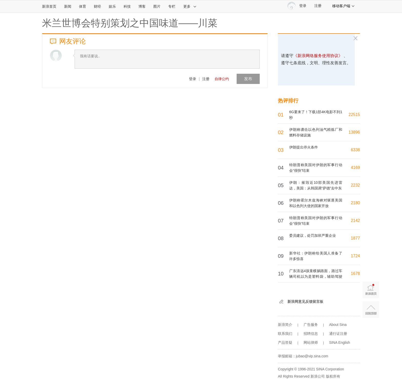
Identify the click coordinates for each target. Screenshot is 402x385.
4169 (355, 167)
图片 (156, 6)
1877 (355, 238)
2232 (355, 185)
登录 (192, 79)
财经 (97, 6)
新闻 (67, 6)
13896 (354, 132)
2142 (355, 220)
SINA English (339, 342)
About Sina (338, 325)
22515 (354, 114)
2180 (355, 203)
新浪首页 (49, 6)
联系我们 (285, 333)
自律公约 (222, 79)
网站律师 (311, 342)
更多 (190, 6)
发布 (248, 79)
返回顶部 (371, 309)
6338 (355, 150)
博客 (142, 6)
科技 (127, 6)
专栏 (171, 6)
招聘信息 (311, 333)
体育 (82, 6)
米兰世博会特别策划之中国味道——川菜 (129, 23)
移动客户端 (343, 6)
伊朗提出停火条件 (303, 147)
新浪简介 (285, 325)
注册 (317, 6)
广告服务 (311, 325)
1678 (355, 273)
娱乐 (112, 6)
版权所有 (333, 376)
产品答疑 (285, 342)
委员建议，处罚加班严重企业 (312, 235)
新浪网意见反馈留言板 (305, 302)
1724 (355, 256)
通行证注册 (338, 333)
